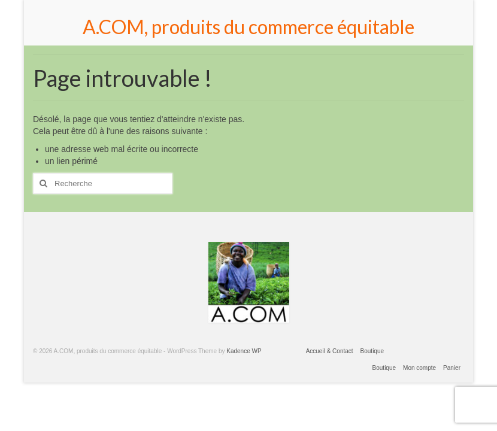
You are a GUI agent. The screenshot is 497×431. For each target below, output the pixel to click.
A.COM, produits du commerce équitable (248, 26)
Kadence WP (243, 351)
